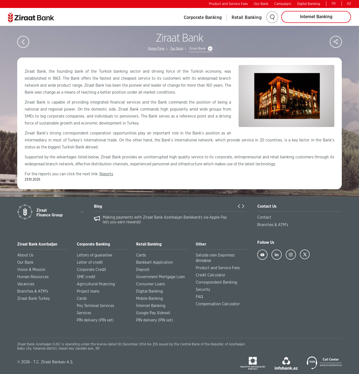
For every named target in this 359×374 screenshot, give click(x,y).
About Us (25, 255)
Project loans (88, 291)
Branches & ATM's (32, 291)
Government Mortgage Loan (160, 277)
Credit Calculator (210, 275)
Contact (264, 217)
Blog (98, 206)
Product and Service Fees (228, 4)
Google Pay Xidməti (153, 313)
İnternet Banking (150, 306)
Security (203, 290)
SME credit (86, 277)
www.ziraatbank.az (331, 365)
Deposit (143, 270)
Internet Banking (316, 17)
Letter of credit (90, 262)
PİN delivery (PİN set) (95, 320)
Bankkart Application (154, 262)
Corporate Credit (91, 270)
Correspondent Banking (216, 282)
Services (84, 313)
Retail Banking (247, 17)
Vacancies (25, 284)
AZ (349, 3)
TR (333, 3)
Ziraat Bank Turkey (33, 299)
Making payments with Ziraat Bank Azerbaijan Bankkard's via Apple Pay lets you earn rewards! (165, 219)
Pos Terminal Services (95, 306)
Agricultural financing (96, 284)
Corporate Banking (203, 17)
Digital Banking (308, 4)
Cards (82, 299)
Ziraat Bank (197, 48)
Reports (106, 174)
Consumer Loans (150, 284)
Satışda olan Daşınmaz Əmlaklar (215, 258)
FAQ (199, 297)
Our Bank (261, 4)
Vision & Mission (31, 270)
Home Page (156, 48)
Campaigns (282, 4)
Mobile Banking (149, 299)
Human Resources (33, 277)
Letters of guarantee (94, 255)
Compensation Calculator (218, 304)
